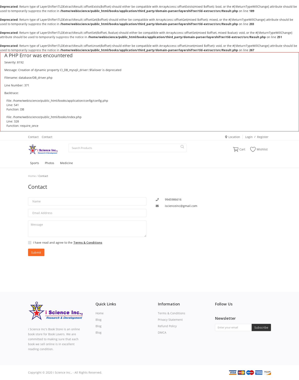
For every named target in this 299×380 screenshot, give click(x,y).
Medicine (66, 163)
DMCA (162, 332)
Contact (33, 137)
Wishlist (259, 149)
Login (249, 137)
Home (32, 176)
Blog (99, 320)
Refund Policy (167, 326)
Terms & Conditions (171, 313)
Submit (36, 252)
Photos (49, 163)
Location (232, 137)
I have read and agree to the (67, 242)
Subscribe (261, 327)
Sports (34, 163)
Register (262, 137)
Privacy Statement (170, 320)
